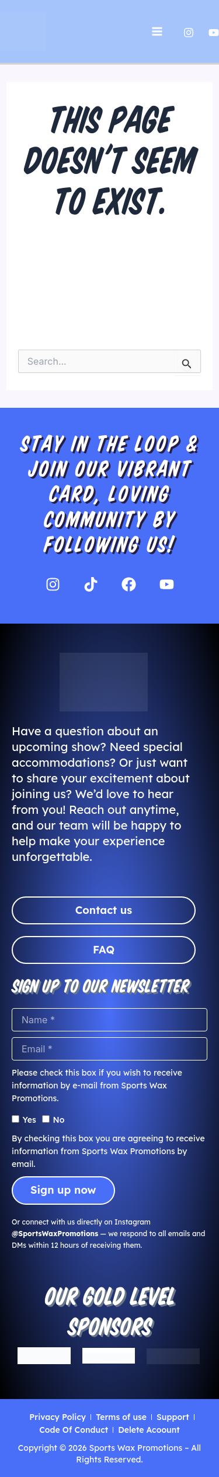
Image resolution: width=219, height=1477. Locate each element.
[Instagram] (188, 32)
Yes (29, 1120)
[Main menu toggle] (157, 31)
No (58, 1120)
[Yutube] (213, 32)
